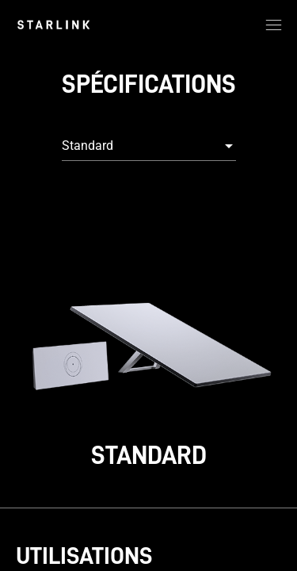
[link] (53, 24)
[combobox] (149, 145)
